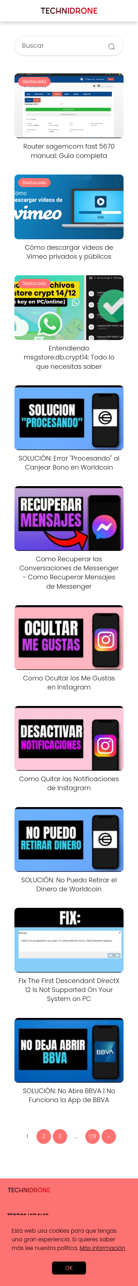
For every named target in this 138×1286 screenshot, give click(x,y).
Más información (102, 1248)
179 (92, 1136)
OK (69, 1268)
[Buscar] (109, 43)
